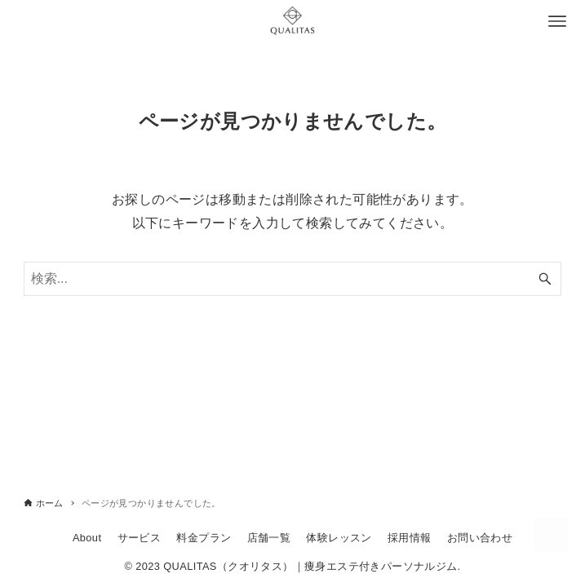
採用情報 (410, 538)
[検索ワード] (293, 279)
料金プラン (203, 538)
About (87, 538)
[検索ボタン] (545, 279)
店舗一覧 (269, 538)
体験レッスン (338, 538)
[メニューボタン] (557, 21)
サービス (139, 538)
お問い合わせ (479, 538)
